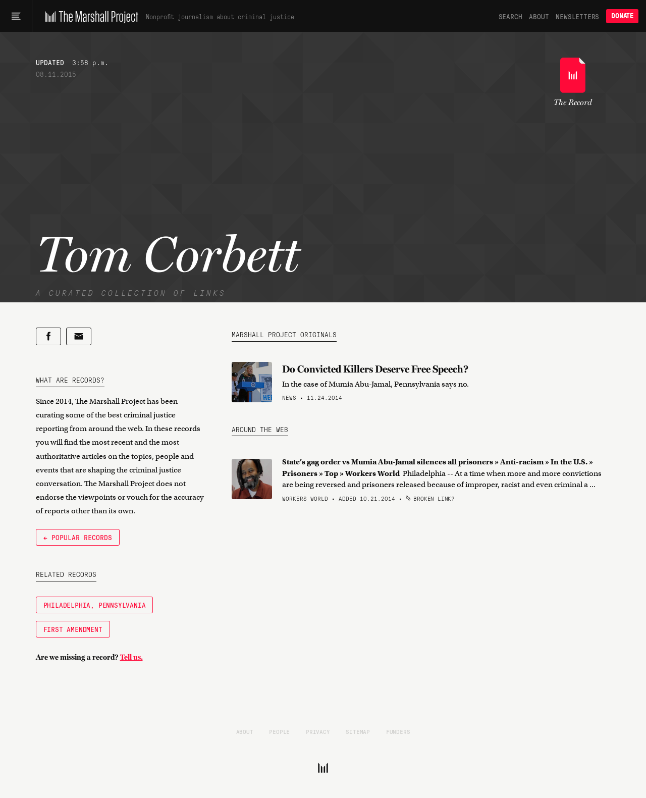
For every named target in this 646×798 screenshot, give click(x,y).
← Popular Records (77, 537)
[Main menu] (16, 16)
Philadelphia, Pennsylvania (94, 604)
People (279, 731)
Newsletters (577, 16)
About (539, 16)
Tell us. (131, 657)
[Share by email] (78, 336)
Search (510, 16)
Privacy (318, 731)
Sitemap (358, 731)
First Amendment (72, 628)
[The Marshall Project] (89, 16)
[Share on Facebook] (48, 336)
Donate (622, 16)
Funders (398, 731)
